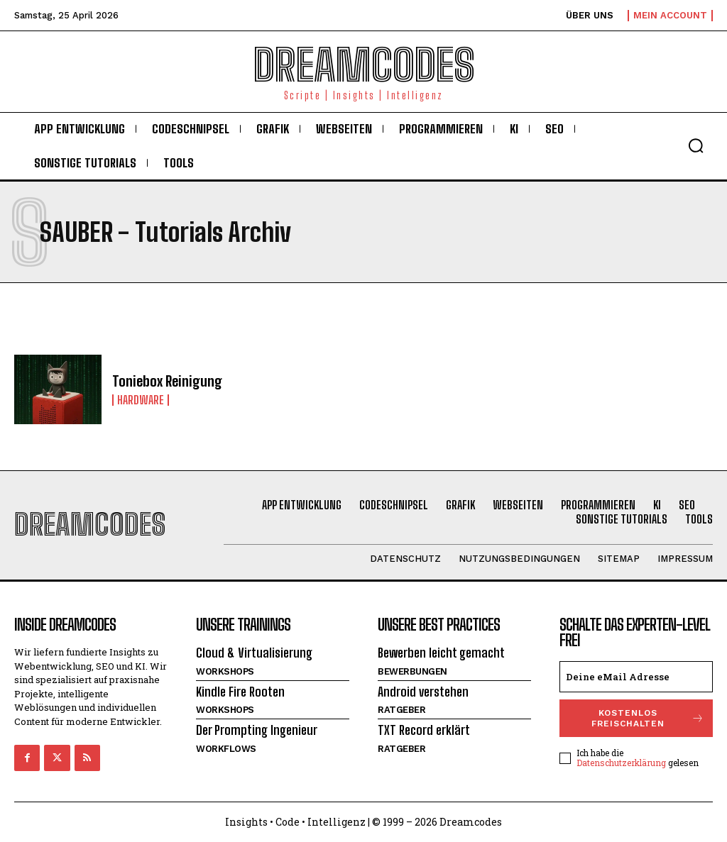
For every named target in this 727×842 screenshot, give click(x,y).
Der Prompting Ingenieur (256, 730)
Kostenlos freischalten (647, 718)
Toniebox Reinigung (167, 380)
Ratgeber (401, 709)
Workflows (226, 748)
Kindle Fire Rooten (240, 691)
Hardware (140, 400)
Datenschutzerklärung (621, 762)
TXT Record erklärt (424, 730)
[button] (696, 145)
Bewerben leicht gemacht (441, 652)
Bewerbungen (412, 671)
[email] (636, 676)
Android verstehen (423, 691)
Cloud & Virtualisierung (254, 652)
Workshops (225, 671)
